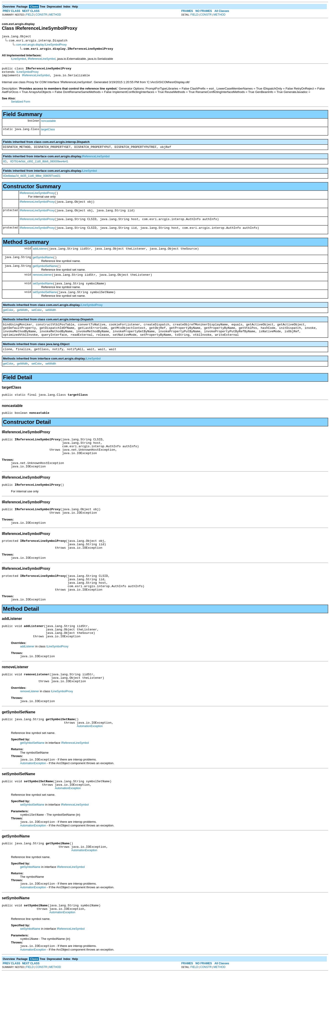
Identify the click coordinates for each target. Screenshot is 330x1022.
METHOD (55, 14)
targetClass (48, 132)
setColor (37, 322)
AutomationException (90, 766)
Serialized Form (20, 104)
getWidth (22, 322)
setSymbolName (43, 294)
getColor (8, 322)
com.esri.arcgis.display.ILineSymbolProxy (41, 45)
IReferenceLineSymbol (41, 59)
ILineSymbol (18, 59)
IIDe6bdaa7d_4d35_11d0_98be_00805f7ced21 (32, 180)
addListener (40, 257)
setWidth (50, 322)
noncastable (48, 123)
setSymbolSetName (45, 303)
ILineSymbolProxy (27, 74)
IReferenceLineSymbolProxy (37, 197)
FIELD (30, 14)
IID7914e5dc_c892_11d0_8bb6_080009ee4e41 (39, 165)
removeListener (42, 285)
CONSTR (41, 14)
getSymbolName (43, 266)
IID (4, 165)
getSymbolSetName (45, 275)
